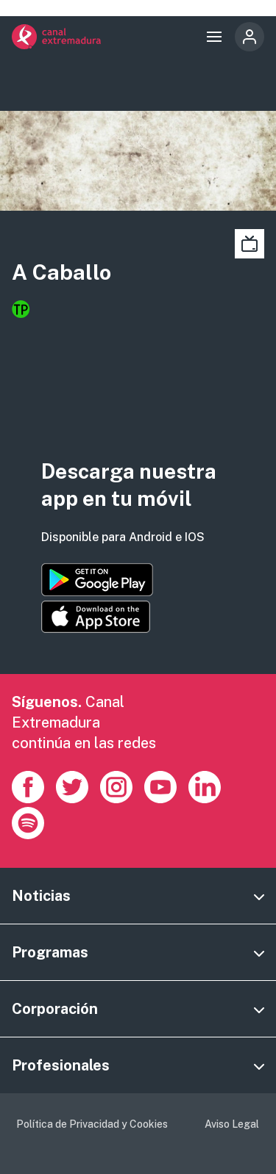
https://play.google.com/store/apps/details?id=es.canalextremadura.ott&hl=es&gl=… (97, 579)
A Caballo (61, 272)
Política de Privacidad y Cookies (92, 1124)
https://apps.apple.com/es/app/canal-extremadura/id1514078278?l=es (95, 617)
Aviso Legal (232, 1124)
